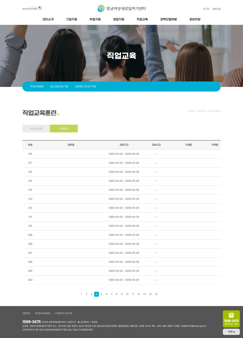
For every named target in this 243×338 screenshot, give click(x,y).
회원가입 (216, 9)
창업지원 (118, 19)
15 (156, 294)
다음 (161, 294)
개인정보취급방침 (42, 313)
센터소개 (48, 19)
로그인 (206, 9)
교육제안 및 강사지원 (85, 86)
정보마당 (195, 19)
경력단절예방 (168, 19)
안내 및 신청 (36, 134)
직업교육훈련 (37, 86)
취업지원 (95, 19)
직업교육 (142, 19)
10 (127, 294)
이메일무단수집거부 (63, 313)
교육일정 (63, 134)
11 (133, 294)
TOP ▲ (231, 332)
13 (144, 294)
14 (150, 294)
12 (138, 294)
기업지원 (71, 19)
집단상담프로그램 (59, 86)
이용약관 (26, 313)
